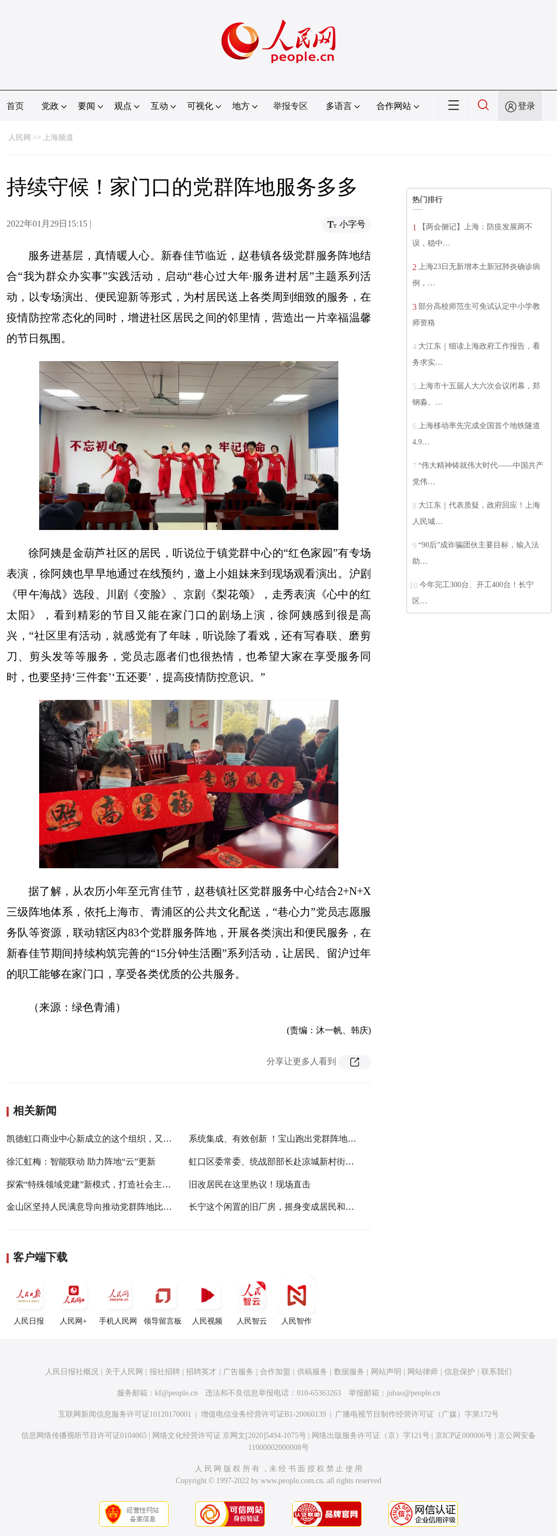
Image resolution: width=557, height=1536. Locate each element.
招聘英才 (201, 1372)
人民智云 (252, 1300)
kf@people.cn (176, 1393)
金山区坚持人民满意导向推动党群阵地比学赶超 (98, 1206)
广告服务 (238, 1372)
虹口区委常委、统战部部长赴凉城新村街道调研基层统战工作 (306, 1161)
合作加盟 (275, 1372)
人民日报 (29, 1300)
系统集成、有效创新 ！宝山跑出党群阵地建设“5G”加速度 (299, 1138)
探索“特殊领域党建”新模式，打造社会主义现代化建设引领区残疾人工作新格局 (158, 1184)
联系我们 (496, 1372)
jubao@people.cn (413, 1393)
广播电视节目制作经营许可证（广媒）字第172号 (417, 1414)
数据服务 (349, 1372)
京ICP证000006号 (464, 1435)
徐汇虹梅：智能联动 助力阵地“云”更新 (81, 1161)
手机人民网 (118, 1300)
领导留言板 (163, 1300)
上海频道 (58, 137)
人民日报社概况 (71, 1372)
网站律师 (422, 1372)
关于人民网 (124, 1372)
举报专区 (290, 106)
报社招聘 (165, 1372)
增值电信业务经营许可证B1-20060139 (263, 1414)
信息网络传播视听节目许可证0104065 (84, 1435)
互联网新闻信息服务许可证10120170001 (124, 1414)
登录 (526, 106)
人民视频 (207, 1300)
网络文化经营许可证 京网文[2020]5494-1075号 (229, 1435)
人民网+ (73, 1300)
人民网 (19, 137)
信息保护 (459, 1372)
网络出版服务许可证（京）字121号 (371, 1435)
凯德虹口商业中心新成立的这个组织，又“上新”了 (102, 1138)
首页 (15, 106)
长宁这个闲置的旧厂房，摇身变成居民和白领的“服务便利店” (306, 1206)
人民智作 (296, 1300)
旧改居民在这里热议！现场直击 (250, 1184)
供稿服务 (312, 1372)
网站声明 (386, 1372)
